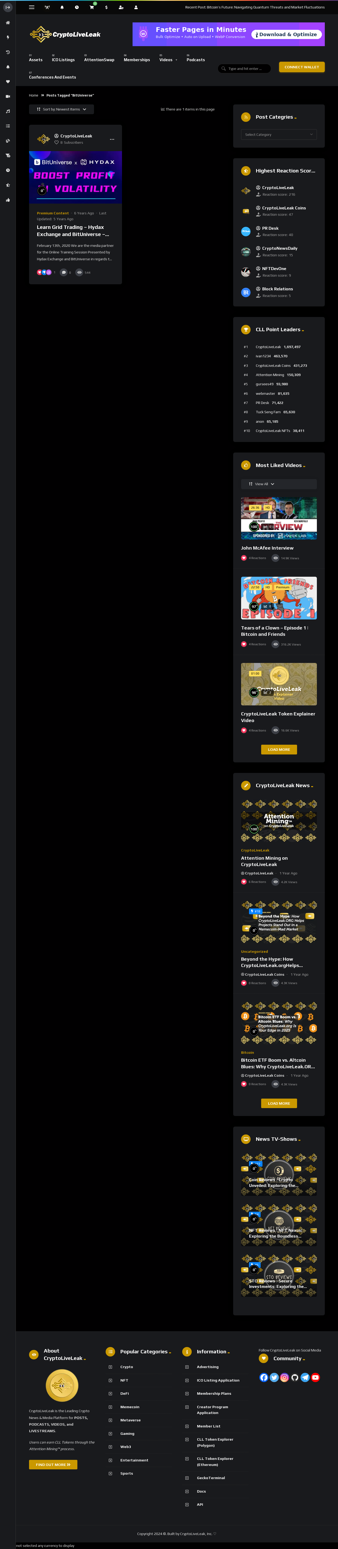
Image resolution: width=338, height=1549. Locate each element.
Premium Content (53, 213)
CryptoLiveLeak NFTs (273, 431)
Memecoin (129, 1407)
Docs (201, 1491)
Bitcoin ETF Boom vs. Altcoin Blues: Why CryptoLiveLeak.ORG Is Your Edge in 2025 (277, 1066)
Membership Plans (214, 1393)
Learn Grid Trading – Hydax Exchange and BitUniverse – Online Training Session (71, 234)
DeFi (124, 1393)
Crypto (126, 1367)
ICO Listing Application (218, 1380)
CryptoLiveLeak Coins (273, 365)
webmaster (265, 393)
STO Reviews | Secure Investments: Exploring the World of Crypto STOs (276, 1286)
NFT (124, 1380)
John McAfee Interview (267, 548)
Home (33, 95)
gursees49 (265, 384)
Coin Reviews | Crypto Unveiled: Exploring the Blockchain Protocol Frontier (278, 1185)
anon (260, 421)
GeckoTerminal (211, 1478)
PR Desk (262, 403)
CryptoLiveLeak (268, 347)
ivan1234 (263, 356)
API (200, 1504)
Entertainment (134, 1460)
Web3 (125, 1447)
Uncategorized (254, 951)
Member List (208, 1426)
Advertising (208, 1367)
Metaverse (130, 1420)
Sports (126, 1473)
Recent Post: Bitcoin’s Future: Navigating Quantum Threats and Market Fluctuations (255, 7)
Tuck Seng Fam (268, 412)
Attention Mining (270, 375)
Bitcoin (247, 1052)
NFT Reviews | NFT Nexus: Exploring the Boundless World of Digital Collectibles (277, 1236)
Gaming (127, 1433)
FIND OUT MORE (53, 1465)
